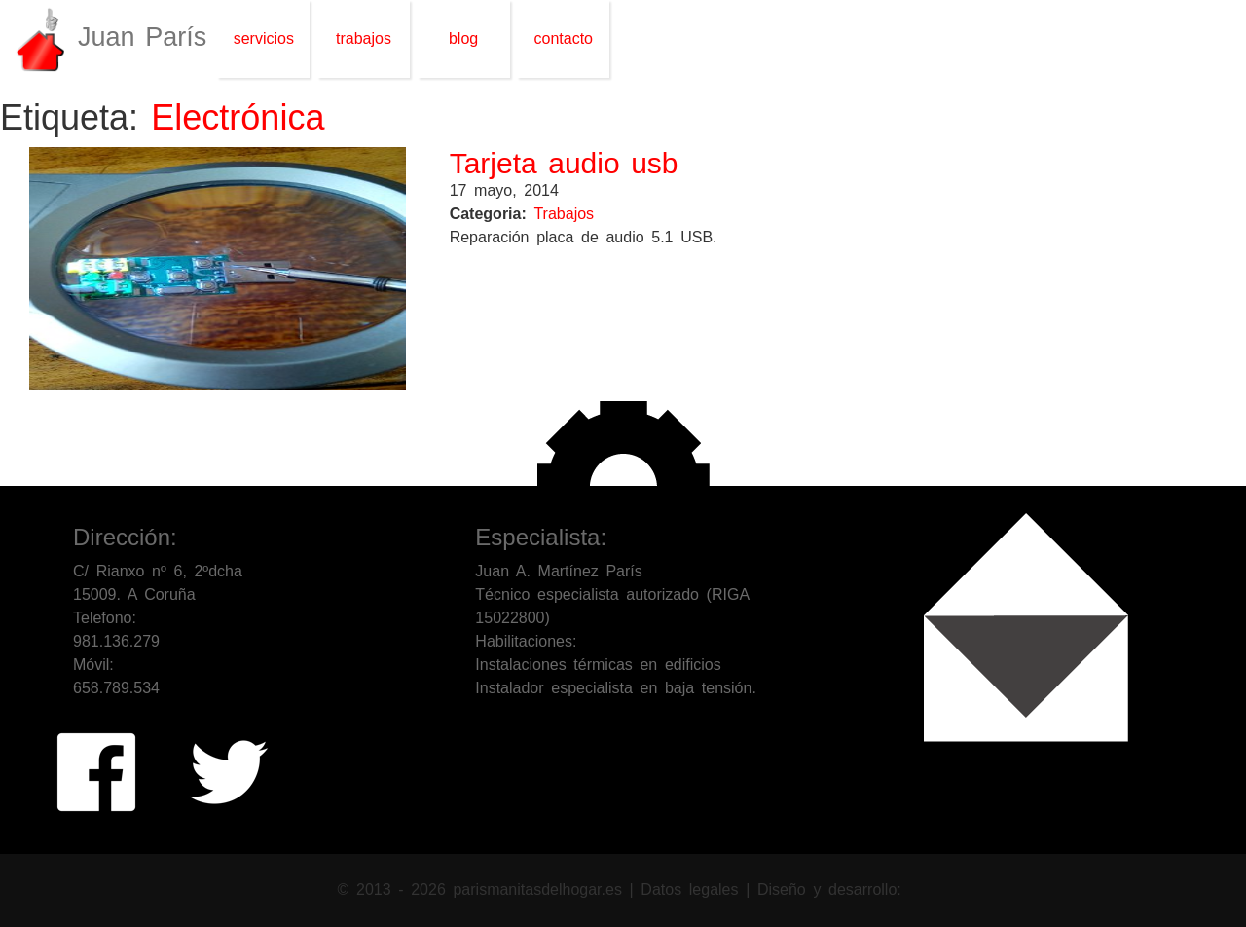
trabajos (363, 38)
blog (463, 38)
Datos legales (693, 889)
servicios (264, 38)
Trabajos (563, 213)
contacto (563, 38)
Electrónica (237, 117)
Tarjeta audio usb (564, 163)
